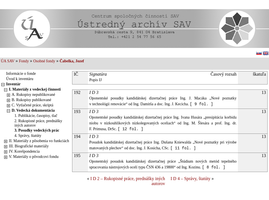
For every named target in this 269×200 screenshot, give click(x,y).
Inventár (13, 84)
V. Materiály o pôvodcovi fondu (34, 157)
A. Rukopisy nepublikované (33, 95)
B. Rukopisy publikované (31, 100)
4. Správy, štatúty (27, 136)
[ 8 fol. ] (213, 167)
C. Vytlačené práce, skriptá (32, 105)
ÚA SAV (7, 61)
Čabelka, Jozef (72, 61)
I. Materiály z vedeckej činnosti (35, 89)
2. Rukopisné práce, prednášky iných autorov (38, 123)
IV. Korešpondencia (24, 151)
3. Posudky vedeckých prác (36, 130)
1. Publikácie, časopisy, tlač (35, 116)
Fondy (24, 61)
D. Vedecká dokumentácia (33, 110)
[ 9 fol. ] (201, 104)
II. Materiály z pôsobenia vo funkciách (39, 141)
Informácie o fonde (21, 73)
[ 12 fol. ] (130, 129)
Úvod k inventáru (19, 79)
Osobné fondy (44, 61)
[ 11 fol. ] (183, 148)
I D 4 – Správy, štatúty (190, 178)
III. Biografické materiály (29, 146)
